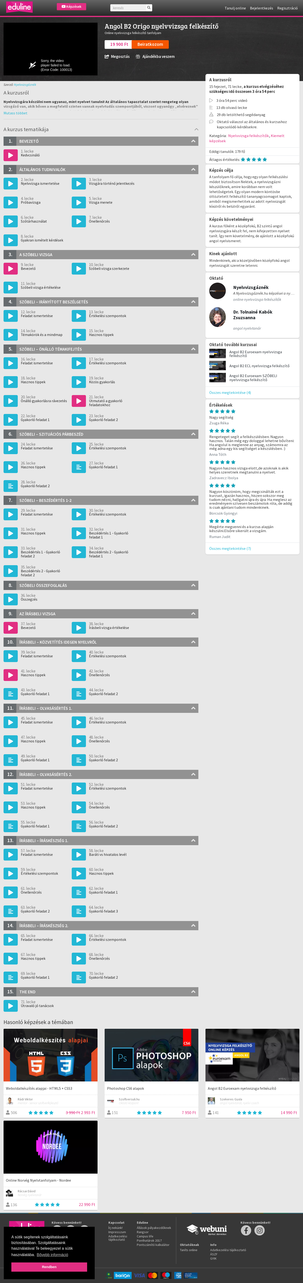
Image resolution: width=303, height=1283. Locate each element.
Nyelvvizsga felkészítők (248, 135)
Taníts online (188, 1250)
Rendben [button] (49, 1267)
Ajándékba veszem (155, 57)
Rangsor (143, 1232)
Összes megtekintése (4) (230, 392)
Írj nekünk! (115, 1228)
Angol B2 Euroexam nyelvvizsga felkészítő (255, 353)
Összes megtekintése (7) (230, 548)
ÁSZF (214, 1254)
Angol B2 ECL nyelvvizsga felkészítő (259, 365)
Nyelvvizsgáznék (25, 84)
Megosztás (117, 57)
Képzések (71, 6)
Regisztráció (287, 8)
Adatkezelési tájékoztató (117, 1238)
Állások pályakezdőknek (154, 1228)
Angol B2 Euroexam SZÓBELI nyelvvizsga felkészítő (253, 377)
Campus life (145, 1236)
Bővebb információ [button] (52, 1255)
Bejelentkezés (261, 8)
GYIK (213, 1258)
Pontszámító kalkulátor (153, 1245)
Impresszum (117, 1232)
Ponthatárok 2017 (149, 1240)
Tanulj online (235, 8)
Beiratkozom (150, 44)
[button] (15, 113)
